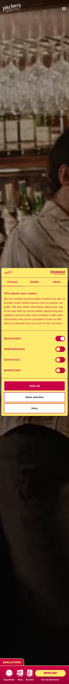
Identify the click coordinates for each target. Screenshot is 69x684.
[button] (9, 675)
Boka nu (50, 673)
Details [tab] (34, 281)
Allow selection (34, 397)
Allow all (34, 385)
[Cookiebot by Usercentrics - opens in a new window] (50, 273)
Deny (34, 408)
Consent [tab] (12, 281)
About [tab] (56, 281)
